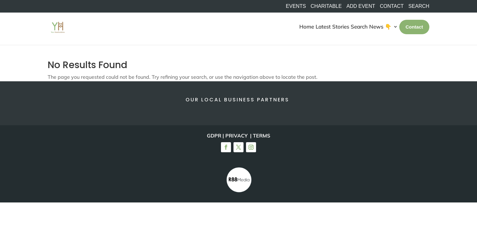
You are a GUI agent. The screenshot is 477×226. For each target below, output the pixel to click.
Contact (392, 6)
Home (306, 26)
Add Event (360, 6)
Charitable (326, 6)
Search (359, 26)
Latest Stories (332, 26)
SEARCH (418, 6)
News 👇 (380, 26)
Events (296, 6)
